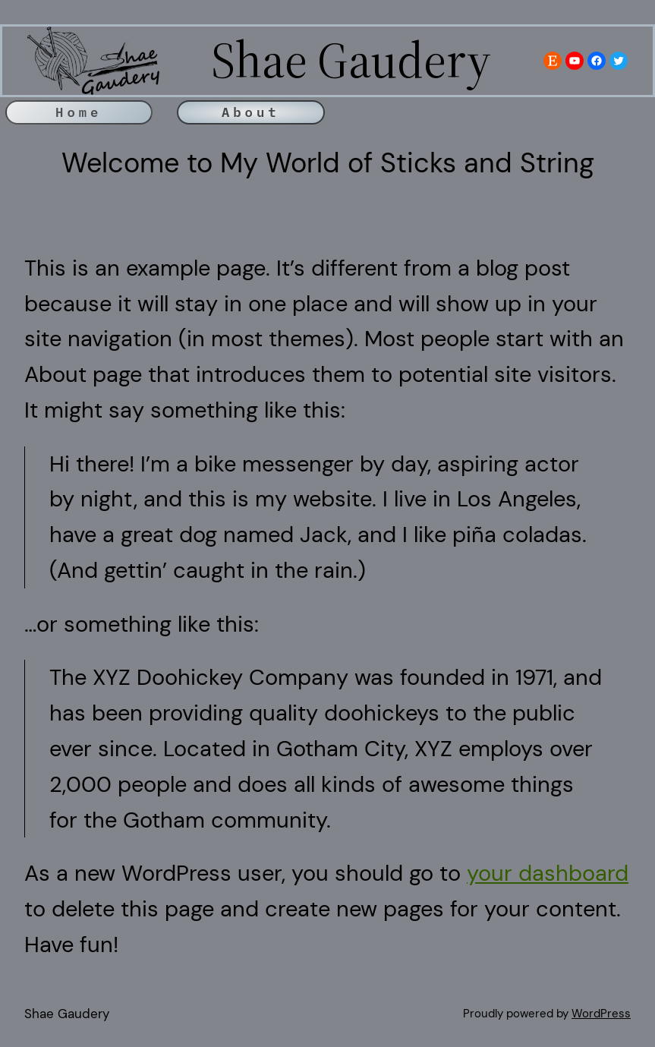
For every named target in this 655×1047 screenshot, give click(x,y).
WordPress (601, 1013)
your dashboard (547, 873)
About (251, 112)
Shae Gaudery (66, 1013)
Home (78, 112)
